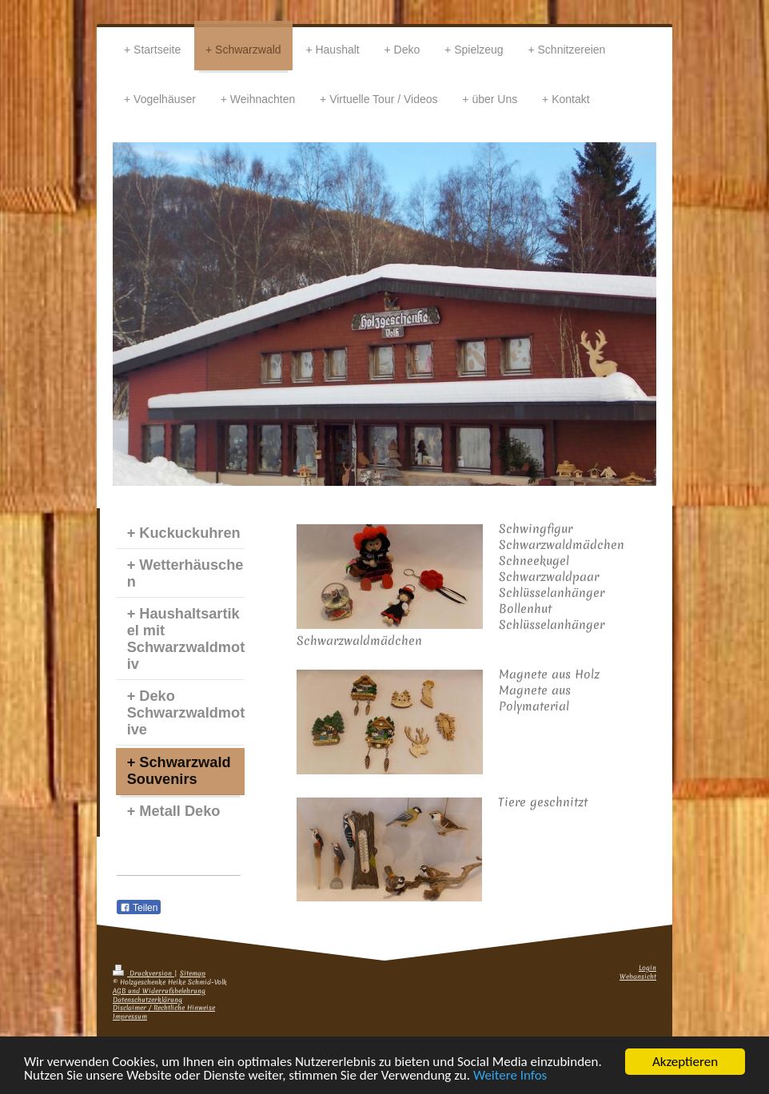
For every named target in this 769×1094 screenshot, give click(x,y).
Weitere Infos (510, 1076)
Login (647, 968)
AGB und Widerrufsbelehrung (159, 991)
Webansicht (638, 977)
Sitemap (192, 973)
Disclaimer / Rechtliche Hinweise (164, 1008)
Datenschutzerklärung (147, 1000)
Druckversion (143, 973)
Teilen (138, 907)
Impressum (130, 1016)
